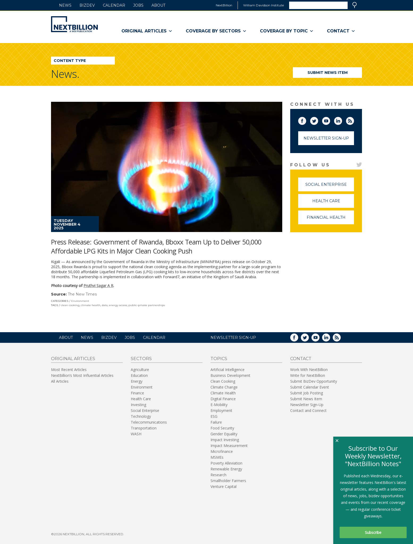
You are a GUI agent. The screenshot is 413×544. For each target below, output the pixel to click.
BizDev (87, 5)
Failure (216, 422)
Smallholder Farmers (228, 480)
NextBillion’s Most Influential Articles (82, 375)
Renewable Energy (226, 468)
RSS (353, 119)
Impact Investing (224, 439)
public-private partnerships (146, 305)
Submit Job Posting (306, 392)
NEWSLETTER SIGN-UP (233, 337)
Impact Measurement (229, 445)
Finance (137, 392)
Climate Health (223, 392)
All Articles (60, 381)
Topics (218, 358)
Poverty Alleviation (226, 463)
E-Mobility (218, 404)
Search (354, 5)
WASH (136, 433)
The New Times (82, 294)
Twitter (308, 339)
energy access (118, 305)
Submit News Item (327, 72)
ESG (213, 416)
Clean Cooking (222, 381)
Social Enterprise (329, 186)
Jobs (138, 5)
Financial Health (330, 219)
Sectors (141, 358)
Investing (138, 404)
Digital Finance (223, 398)
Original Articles (146, 31)
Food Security (222, 428)
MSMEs (217, 457)
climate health (90, 305)
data (105, 305)
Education (139, 375)
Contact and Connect (308, 410)
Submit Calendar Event (309, 387)
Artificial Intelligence (227, 369)
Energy (136, 381)
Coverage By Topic (287, 31)
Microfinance (221, 451)
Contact (341, 31)
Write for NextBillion (307, 375)
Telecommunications (149, 422)
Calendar (114, 5)
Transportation (144, 428)
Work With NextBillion (309, 369)
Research (218, 474)
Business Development (230, 375)
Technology (141, 416)
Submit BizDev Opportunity (313, 381)
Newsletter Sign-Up (326, 138)
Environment (80, 301)
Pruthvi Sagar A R (98, 285)
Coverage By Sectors (216, 31)
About (158, 5)
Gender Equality (223, 433)
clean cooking (70, 305)
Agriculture (140, 369)
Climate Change (224, 387)
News (65, 5)
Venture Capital (223, 486)
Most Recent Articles (69, 369)
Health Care (333, 203)
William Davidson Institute (263, 5)
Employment (221, 410)
